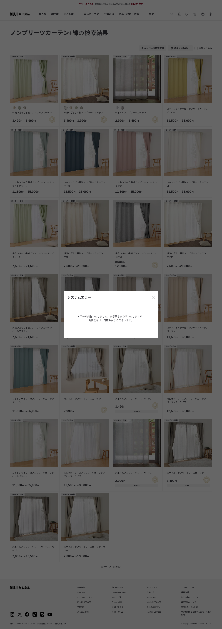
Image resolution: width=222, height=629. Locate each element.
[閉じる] (153, 297)
